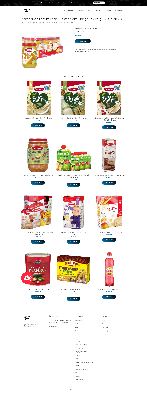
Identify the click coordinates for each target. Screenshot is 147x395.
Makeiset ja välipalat (81, 347)
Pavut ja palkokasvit (81, 371)
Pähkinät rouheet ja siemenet (84, 364)
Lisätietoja (83, 43)
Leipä (90, 11)
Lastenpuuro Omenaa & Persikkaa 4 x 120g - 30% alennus (38, 235)
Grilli (76, 326)
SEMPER (94, 30)
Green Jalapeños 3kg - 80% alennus (38, 291)
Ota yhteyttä (106, 326)
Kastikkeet (80, 11)
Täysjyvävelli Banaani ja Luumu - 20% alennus (73, 235)
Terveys (77, 378)
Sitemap (104, 336)
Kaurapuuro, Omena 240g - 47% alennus (38, 120)
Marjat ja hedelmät (81, 353)
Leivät (77, 340)
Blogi (109, 11)
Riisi (76, 374)
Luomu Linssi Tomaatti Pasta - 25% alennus (38, 177)
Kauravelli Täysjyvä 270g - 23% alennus (73, 120)
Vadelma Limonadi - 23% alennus (109, 291)
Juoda (77, 329)
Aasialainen (68, 11)
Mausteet (78, 357)
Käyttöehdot (106, 329)
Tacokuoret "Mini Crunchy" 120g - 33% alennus (73, 292)
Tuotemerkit (119, 11)
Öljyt (76, 360)
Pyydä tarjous (98, 3)
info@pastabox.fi (53, 328)
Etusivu (23, 24)
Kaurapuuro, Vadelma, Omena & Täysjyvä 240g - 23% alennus (109, 121)
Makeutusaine (79, 350)
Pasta (77, 367)
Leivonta (99, 11)
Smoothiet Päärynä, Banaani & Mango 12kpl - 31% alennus (73, 178)
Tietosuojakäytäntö (108, 333)
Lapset (77, 336)
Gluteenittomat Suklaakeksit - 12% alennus (109, 177)
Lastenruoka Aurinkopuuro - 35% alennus (109, 234)
